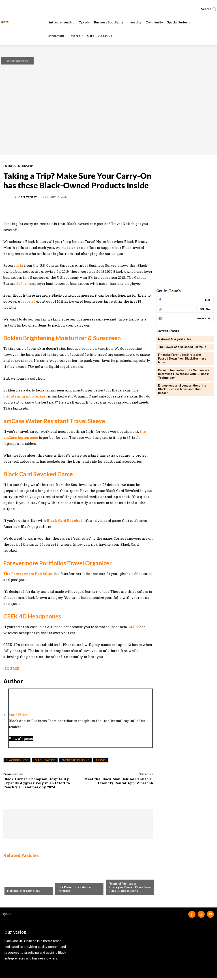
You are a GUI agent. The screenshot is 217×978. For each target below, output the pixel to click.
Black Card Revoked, (65, 520)
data (19, 265)
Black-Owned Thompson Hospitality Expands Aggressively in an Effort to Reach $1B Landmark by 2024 (36, 783)
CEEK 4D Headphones (32, 616)
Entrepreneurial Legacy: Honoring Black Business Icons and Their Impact (182, 389)
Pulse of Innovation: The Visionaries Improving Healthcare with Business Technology (184, 373)
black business (17, 760)
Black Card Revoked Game (38, 474)
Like (207, 299)
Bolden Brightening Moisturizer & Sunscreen (62, 337)
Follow (205, 309)
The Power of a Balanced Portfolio (75, 889)
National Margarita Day (23, 891)
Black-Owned (44, 760)
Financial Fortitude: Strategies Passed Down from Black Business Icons (129, 887)
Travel (101, 760)
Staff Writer (27, 197)
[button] (208, 9)
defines (22, 283)
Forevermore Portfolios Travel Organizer (57, 563)
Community (16, 883)
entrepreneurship (75, 760)
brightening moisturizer (25, 396)
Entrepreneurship (17, 60)
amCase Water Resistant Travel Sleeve (54, 420)
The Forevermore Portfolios (28, 573)
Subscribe (203, 318)
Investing (65, 880)
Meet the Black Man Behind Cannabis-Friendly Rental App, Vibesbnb (118, 781)
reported (28, 301)
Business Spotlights (123, 876)
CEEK (133, 626)
